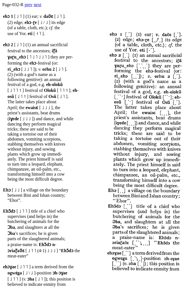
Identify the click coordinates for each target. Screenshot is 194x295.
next (37, 4)
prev (28, 4)
